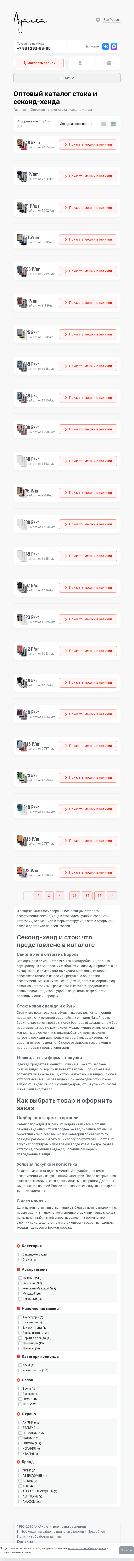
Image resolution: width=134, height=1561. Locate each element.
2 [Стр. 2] (38, 896)
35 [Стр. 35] (100, 896)
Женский (29, 1283)
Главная (19, 110)
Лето (26, 1404)
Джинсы (28, 1348)
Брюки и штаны (33, 1332)
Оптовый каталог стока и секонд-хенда (61, 110)
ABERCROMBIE (33, 1475)
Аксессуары (31, 1317)
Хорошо (126, 1550)
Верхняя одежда (34, 1338)
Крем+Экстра (32, 1370)
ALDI (26, 1486)
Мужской (29, 1293)
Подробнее (96, 1532)
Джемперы (30, 1343)
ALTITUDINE (30, 1496)
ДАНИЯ (28, 1438)
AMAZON (29, 1501)
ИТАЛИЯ (28, 1453)
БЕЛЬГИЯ (29, 1427)
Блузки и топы (32, 1327)
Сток (26, 1259)
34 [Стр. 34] (87, 896)
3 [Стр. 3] (49, 896)
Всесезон (29, 1393)
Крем (26, 1365)
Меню (67, 78)
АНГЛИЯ (28, 1422)
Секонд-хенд (31, 1254)
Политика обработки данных (39, 1537)
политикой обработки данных (87, 1548)
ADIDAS (28, 1480)
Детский (28, 1278)
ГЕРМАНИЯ (30, 1433)
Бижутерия (30, 1322)
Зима (26, 1399)
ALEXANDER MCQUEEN (38, 1491)
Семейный (30, 1298)
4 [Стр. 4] (60, 896)
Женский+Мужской (36, 1288)
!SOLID (27, 1470)
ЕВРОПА (28, 1443)
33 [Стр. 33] (75, 896)
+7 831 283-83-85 (33, 48)
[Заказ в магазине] (76, 124)
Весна (27, 1388)
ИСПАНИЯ (29, 1448)
